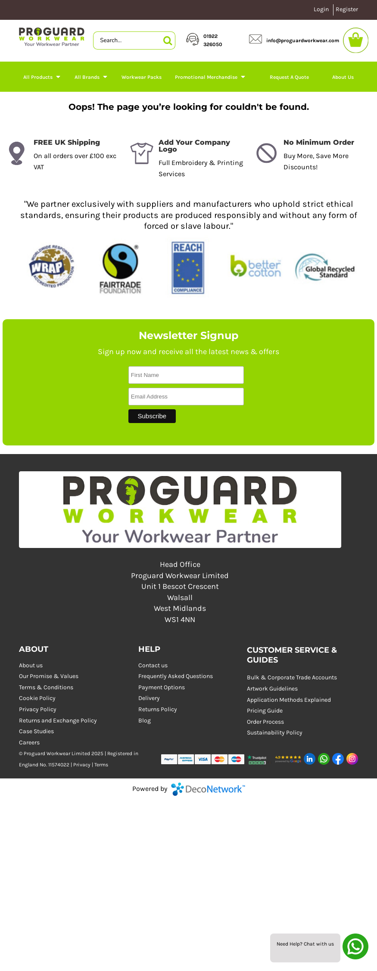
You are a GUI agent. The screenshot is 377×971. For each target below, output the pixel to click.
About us (31, 665)
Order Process (265, 721)
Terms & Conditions (46, 687)
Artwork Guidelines (272, 688)
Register (347, 9)
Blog (144, 720)
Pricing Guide (265, 710)
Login (321, 9)
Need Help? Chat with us (305, 944)
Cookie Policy (37, 698)
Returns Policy (157, 709)
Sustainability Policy (274, 732)
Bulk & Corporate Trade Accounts (292, 677)
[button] (260, 759)
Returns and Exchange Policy (58, 720)
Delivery (149, 698)
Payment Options (161, 687)
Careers (29, 742)
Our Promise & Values (48, 676)
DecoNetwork (208, 789)
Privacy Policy (37, 709)
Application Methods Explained (289, 699)
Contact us (153, 665)
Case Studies (36, 731)
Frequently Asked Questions (175, 676)
